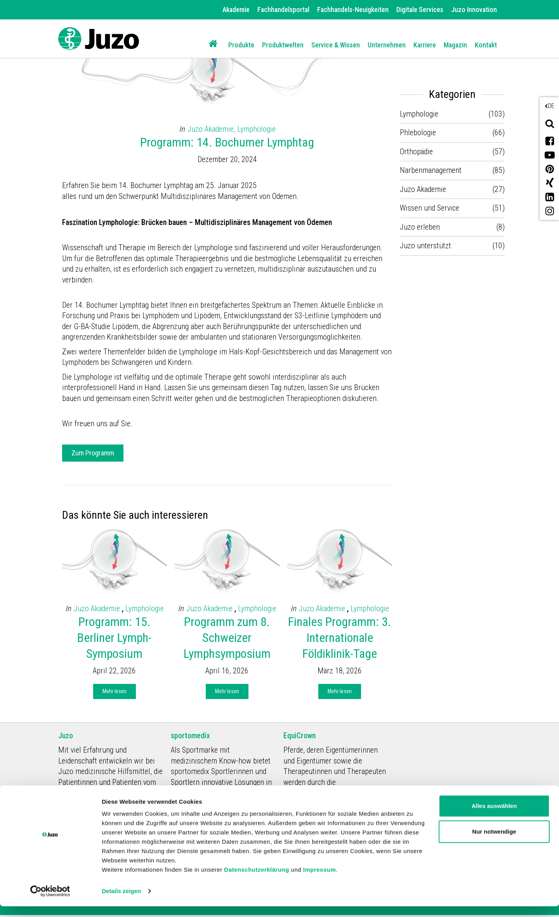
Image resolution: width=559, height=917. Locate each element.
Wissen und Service (429, 208)
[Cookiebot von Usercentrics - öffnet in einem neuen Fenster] (50, 902)
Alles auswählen (494, 816)
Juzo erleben (420, 227)
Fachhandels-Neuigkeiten (353, 9)
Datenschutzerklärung (256, 880)
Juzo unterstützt (425, 245)
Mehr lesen (114, 691)
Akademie (236, 9)
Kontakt (486, 45)
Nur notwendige (494, 842)
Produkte (241, 45)
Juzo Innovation (474, 9)
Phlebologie (418, 132)
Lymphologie (256, 129)
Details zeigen (121, 901)
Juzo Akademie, (212, 129)
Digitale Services (419, 9)
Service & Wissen (335, 45)
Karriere (424, 45)
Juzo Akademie (98, 608)
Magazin (455, 45)
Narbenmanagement (431, 170)
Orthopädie (416, 151)
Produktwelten (283, 45)
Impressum (319, 880)
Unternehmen (387, 45)
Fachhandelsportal (283, 9)
